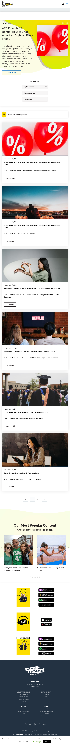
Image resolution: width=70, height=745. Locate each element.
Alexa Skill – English (23, 711)
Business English (21, 473)
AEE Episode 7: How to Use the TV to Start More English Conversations (31, 358)
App (24, 713)
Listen (23, 706)
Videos (24, 701)
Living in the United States (32, 162)
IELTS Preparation (46, 716)
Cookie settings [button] (36, 742)
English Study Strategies (41, 288)
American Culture (48, 351)
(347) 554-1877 (35, 687)
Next (44, 499)
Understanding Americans (13, 162)
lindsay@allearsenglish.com (35, 684)
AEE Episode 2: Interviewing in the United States (22, 479)
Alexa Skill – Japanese (24, 709)
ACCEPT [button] (46, 742)
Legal (47, 731)
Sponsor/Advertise (46, 709)
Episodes (46, 694)
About (46, 706)
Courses (46, 713)
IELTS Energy (46, 692)
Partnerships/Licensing (46, 711)
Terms (43, 731)
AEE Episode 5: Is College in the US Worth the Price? (23, 418)
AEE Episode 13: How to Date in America (19, 234)
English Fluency (48, 162)
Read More (10, 178)
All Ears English (23, 692)
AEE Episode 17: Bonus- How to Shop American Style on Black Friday (30, 171)
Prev (25, 499)
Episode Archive (23, 694)
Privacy (38, 731)
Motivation (8, 288)
